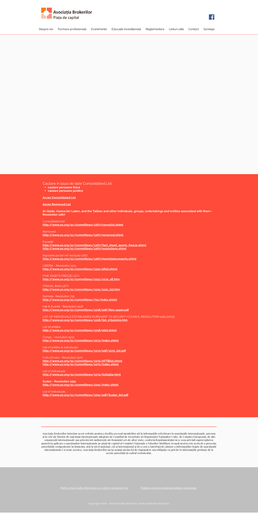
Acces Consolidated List (59, 197)
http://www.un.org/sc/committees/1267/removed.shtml (83, 235)
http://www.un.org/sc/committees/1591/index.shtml (80, 384)
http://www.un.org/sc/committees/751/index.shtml (80, 299)
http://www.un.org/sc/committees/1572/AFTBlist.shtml (82, 361)
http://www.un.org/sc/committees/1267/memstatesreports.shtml (89, 258)
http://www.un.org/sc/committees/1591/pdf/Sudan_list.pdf (85, 395)
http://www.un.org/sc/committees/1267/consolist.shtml (83, 224)
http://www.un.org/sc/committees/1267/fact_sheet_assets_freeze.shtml (94, 245)
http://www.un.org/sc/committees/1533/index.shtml (81, 340)
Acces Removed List (57, 204)
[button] (45, 29)
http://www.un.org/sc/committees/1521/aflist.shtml (80, 269)
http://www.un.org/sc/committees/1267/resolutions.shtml (84, 248)
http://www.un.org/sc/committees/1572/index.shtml (81, 364)
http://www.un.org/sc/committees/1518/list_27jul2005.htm (85, 320)
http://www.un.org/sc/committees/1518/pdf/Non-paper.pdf (86, 310)
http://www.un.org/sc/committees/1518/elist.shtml (80, 330)
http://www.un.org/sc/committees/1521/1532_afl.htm (81, 279)
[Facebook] (211, 17)
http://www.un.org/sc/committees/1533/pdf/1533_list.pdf (84, 350)
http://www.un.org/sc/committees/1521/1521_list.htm (81, 289)
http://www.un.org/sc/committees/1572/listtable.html (82, 374)
